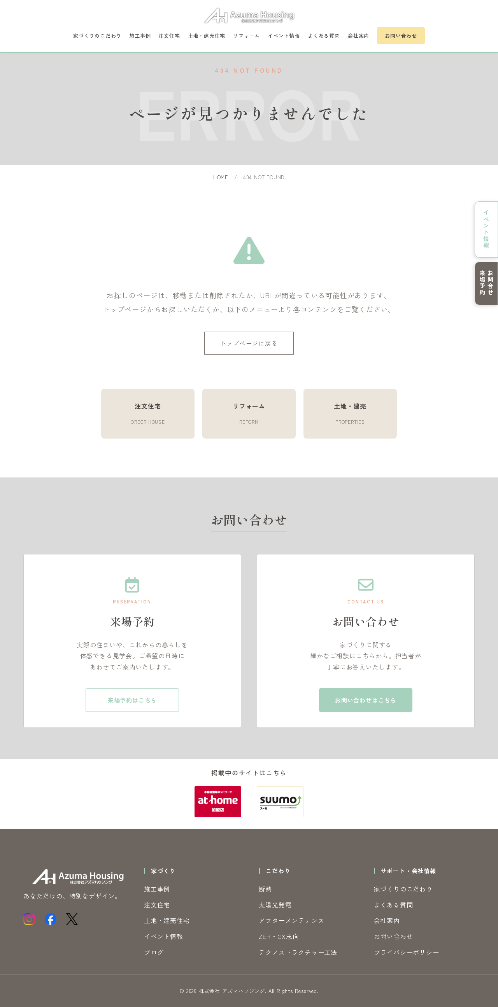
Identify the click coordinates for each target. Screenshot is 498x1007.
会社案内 (358, 35)
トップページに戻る (249, 343)
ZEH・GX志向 (279, 936)
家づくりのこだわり (97, 35)
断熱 (265, 888)
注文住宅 (169, 35)
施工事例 (140, 35)
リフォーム (246, 35)
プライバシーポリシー (406, 952)
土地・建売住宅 (207, 35)
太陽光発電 (275, 904)
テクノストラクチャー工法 (298, 952)
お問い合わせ (401, 35)
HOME (220, 177)
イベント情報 (284, 35)
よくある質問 (324, 35)
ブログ (153, 952)
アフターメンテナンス (291, 920)
